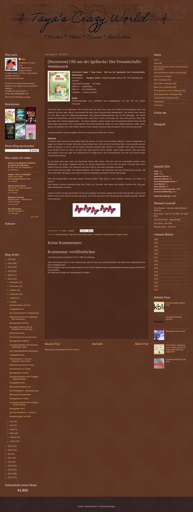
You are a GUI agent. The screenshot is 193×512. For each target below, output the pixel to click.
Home (156, 60)
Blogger (112, 506)
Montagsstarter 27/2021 (19, 398)
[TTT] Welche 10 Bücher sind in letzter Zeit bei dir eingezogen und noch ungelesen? (175, 348)
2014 (10, 470)
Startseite (97, 344)
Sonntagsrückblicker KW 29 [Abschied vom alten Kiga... (22, 328)
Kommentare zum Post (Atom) (66, 350)
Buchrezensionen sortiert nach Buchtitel (170, 73)
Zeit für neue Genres (17, 186)
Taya (23, 59)
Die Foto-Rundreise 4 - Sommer (22, 412)
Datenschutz (159, 101)
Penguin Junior (121, 234)
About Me (158, 63)
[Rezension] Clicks (17, 333)
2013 (10, 474)
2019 (10, 450)
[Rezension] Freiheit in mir (20, 387)
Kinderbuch (98, 234)
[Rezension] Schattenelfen (20, 395)
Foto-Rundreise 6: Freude (20, 369)
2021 (10, 279)
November (14, 286)
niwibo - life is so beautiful (19, 174)
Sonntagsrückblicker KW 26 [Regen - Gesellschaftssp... (24, 403)
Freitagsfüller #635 (17, 355)
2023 (10, 271)
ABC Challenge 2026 (162, 80)
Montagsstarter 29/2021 (19, 341)
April (12, 429)
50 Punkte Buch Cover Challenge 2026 (170, 91)
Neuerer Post (52, 344)
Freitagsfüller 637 (17, 309)
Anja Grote (73, 234)
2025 (10, 263)
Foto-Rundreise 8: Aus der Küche (23, 337)
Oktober (13, 290)
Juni (12, 421)
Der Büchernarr (14, 209)
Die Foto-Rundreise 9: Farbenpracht (24, 313)
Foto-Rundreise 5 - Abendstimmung (24, 391)
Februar (13, 437)
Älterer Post (141, 344)
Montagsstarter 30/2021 (19, 323)
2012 (10, 477)
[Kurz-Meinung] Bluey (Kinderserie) (24, 351)
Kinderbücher (109, 234)
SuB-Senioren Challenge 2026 (166, 98)
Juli (11, 302)
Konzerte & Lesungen (163, 76)
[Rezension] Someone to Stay (22, 365)
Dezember (14, 282)
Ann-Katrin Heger (85, 234)
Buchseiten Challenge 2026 (165, 83)
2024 (10, 267)
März (12, 433)
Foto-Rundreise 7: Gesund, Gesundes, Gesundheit (21, 360)
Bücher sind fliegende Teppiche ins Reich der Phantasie (21, 164)
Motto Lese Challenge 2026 (165, 87)
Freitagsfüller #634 (17, 383)
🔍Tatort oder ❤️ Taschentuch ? (20, 167)
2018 (10, 454)
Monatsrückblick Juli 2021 (20, 305)
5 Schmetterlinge (61, 234)
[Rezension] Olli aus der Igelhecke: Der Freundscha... (24, 318)
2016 (10, 462)
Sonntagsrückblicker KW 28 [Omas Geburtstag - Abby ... (24, 346)
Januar (13, 441)
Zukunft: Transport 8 (15, 211)
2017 (10, 458)
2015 (10, 466)
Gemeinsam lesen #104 (175, 331)
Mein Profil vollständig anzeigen (18, 97)
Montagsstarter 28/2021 (19, 373)
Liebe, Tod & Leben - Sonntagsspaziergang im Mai (19, 178)
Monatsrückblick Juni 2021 (20, 416)
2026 (10, 259)
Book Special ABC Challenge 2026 (168, 94)
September (14, 294)
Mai (11, 425)
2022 (10, 275)
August (13, 298)
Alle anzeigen (35, 217)
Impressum (158, 105)
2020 (10, 446)
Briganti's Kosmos (16, 197)
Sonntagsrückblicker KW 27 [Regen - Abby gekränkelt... (24, 378)
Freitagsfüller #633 (17, 409)
